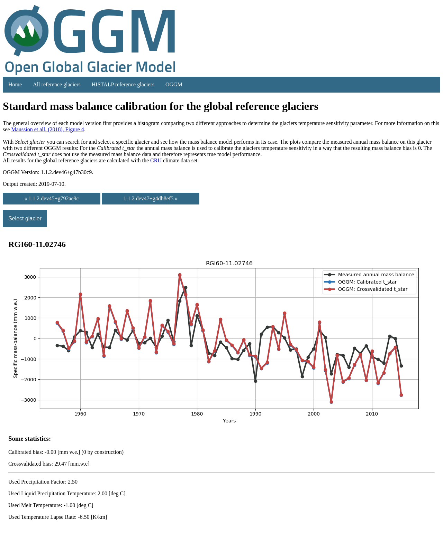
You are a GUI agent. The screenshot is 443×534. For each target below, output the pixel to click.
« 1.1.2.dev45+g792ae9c (51, 198)
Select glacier (25, 218)
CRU (156, 160)
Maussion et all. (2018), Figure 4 (47, 129)
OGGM (173, 84)
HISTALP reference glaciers (123, 84)
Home (15, 84)
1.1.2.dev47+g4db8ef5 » (151, 198)
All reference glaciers (57, 84)
